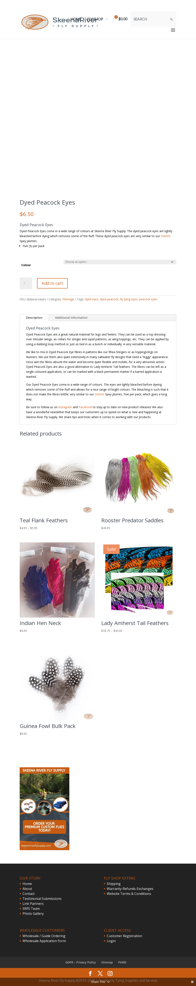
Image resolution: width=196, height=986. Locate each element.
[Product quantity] (26, 283)
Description (34, 318)
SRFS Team (31, 908)
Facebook (85, 407)
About (27, 888)
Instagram (65, 407)
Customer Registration (124, 936)
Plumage (68, 299)
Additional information (71, 318)
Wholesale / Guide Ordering (44, 936)
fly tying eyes (128, 299)
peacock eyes (148, 299)
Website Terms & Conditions (129, 893)
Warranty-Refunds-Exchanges (130, 888)
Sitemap (107, 962)
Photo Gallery (33, 913)
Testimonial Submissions (42, 898)
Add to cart (52, 283)
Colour (26, 265)
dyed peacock (109, 299)
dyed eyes (91, 299)
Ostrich (165, 236)
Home (27, 883)
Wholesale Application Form (44, 941)
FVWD (122, 962)
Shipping (114, 883)
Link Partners (33, 903)
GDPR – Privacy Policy (80, 962)
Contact (29, 893)
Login (111, 941)
